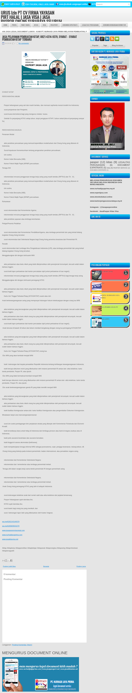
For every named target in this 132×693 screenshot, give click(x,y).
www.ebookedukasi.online (101, 197)
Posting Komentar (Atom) (22, 645)
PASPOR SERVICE (120, 168)
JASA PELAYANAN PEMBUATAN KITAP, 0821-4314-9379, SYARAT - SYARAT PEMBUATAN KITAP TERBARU (39, 38)
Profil (14, 25)
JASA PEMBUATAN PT (109, 307)
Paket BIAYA (25, 25)
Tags (105, 45)
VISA (44, 25)
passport (54, 25)
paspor (94, 162)
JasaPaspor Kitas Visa (109, 211)
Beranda (46, 566)
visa (108, 168)
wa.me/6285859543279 (10, 526)
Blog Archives (117, 45)
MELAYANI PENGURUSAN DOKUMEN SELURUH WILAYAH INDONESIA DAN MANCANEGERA (106, 182)
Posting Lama (81, 566)
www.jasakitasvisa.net (10, 539)
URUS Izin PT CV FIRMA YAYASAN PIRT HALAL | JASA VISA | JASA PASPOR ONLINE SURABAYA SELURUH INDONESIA (31, 19)
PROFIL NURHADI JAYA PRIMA (110, 296)
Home (5, 25)
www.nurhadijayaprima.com (12, 535)
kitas (109, 162)
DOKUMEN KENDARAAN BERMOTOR (114, 25)
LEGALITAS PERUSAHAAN (90, 25)
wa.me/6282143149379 (10, 522)
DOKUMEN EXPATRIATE (70, 25)
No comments (24, 43)
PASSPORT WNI (106, 272)
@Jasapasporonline (108, 207)
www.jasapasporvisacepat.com (13, 530)
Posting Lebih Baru (9, 566)
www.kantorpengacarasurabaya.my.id (106, 201)
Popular (95, 45)
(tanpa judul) (104, 319)
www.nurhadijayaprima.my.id (102, 189)
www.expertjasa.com (99, 193)
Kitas (36, 25)
